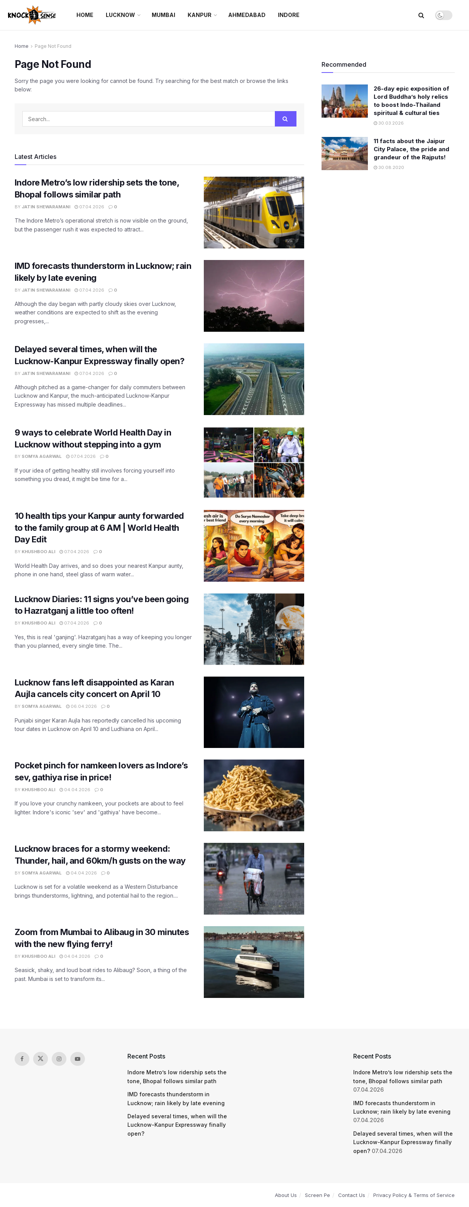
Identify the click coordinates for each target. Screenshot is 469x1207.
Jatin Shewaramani (46, 206)
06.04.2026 (81, 706)
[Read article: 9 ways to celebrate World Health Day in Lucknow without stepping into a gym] (254, 462)
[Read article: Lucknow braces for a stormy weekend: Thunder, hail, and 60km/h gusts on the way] (254, 879)
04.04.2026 (74, 789)
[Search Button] (421, 15)
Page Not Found (53, 46)
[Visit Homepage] (32, 15)
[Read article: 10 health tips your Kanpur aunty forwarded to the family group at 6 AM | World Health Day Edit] (254, 546)
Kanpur (200, 15)
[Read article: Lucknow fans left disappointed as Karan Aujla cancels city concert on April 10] (254, 712)
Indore (289, 15)
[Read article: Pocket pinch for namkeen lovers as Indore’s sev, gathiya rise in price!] (254, 795)
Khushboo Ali (38, 551)
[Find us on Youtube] (77, 1059)
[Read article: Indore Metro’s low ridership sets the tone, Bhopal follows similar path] (254, 212)
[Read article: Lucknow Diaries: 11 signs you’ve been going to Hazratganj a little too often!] (254, 629)
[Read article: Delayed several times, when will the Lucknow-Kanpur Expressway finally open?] (254, 379)
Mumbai (163, 15)
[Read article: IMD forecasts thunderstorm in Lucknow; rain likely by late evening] (254, 296)
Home (84, 15)
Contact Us (351, 1195)
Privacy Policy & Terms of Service (414, 1195)
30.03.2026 (389, 123)
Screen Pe (317, 1195)
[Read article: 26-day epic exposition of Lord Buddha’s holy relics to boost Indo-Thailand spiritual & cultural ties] (345, 101)
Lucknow (120, 15)
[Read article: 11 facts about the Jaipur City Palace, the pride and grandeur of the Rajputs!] (345, 153)
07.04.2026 (89, 206)
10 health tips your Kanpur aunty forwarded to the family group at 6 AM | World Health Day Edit (100, 528)
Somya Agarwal (42, 456)
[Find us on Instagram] (59, 1059)
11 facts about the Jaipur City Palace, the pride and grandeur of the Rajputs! (411, 149)
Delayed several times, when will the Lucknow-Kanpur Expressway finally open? (177, 1125)
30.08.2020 (389, 167)
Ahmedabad (247, 15)
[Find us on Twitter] (40, 1059)
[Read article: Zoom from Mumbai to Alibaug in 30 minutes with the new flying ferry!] (254, 962)
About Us (286, 1195)
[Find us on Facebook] (22, 1059)
